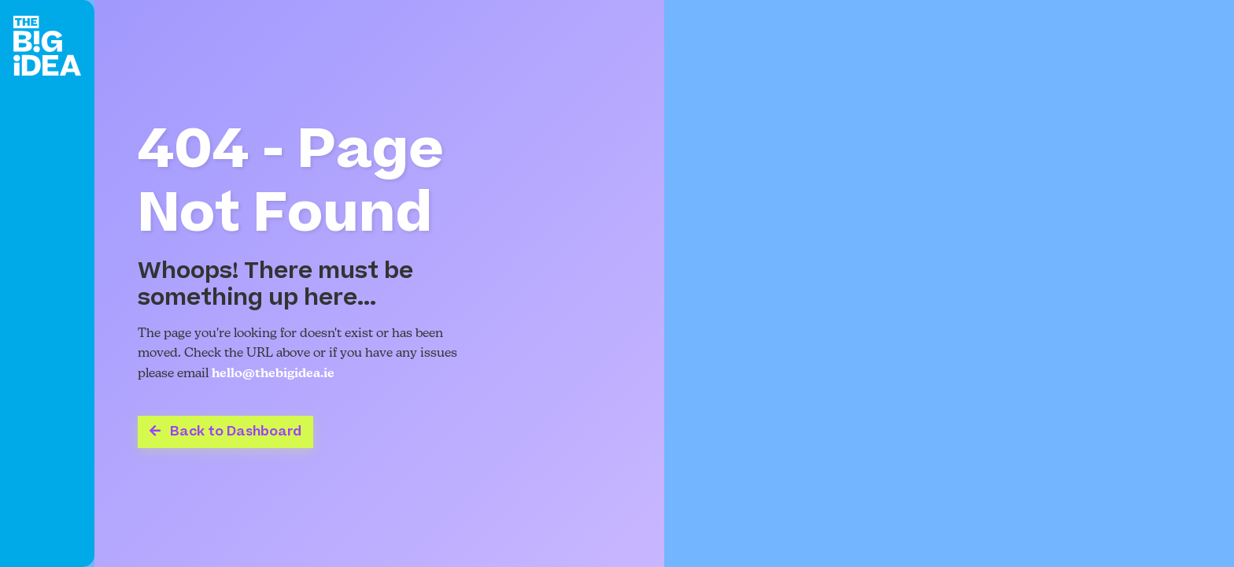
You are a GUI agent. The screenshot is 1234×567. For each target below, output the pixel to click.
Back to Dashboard (225, 431)
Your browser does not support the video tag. (949, 283)
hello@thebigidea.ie (273, 374)
